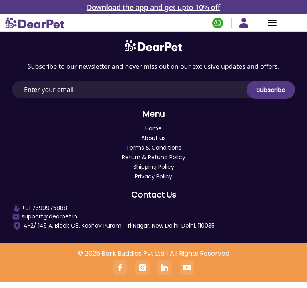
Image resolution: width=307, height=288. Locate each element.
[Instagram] (142, 267)
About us (153, 138)
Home (153, 128)
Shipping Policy (153, 167)
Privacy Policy (153, 176)
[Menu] (272, 23)
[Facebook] (120, 267)
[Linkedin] (164, 267)
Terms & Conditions (153, 148)
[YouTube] (187, 267)
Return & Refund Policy (153, 157)
